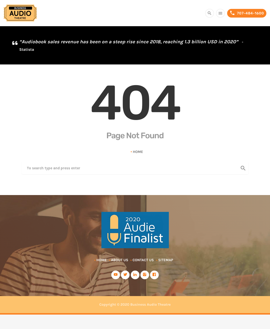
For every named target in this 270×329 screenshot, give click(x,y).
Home (138, 152)
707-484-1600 (247, 13)
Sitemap (165, 260)
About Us (119, 260)
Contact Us (143, 260)
